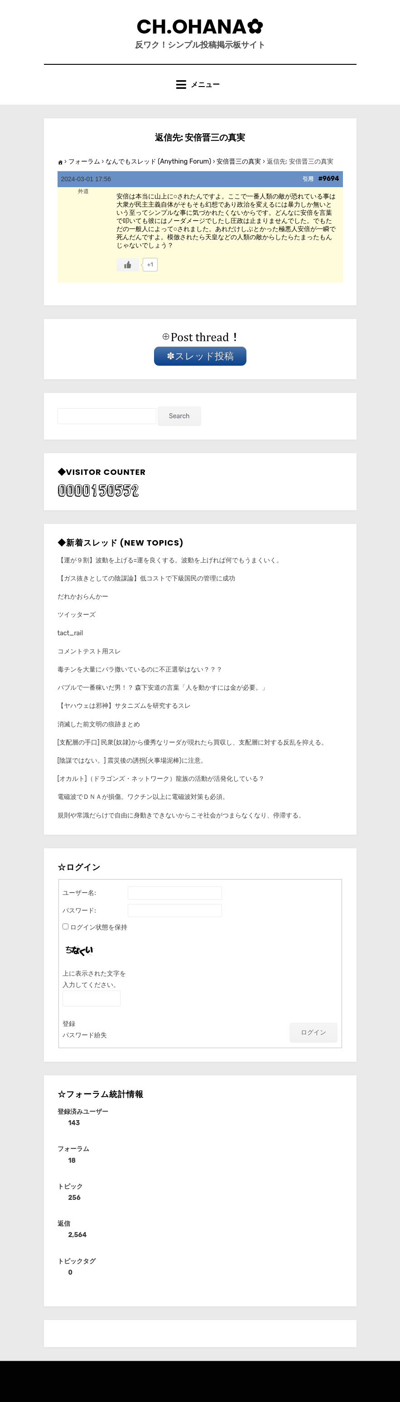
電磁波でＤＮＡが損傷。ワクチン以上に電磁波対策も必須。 (143, 797)
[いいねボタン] (127, 264)
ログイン (313, 1032)
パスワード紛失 (85, 1035)
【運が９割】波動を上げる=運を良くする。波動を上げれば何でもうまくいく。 (170, 560)
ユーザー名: (79, 893)
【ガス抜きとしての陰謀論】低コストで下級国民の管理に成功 (146, 578)
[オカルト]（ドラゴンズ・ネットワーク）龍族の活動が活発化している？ (161, 779)
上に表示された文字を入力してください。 (94, 979)
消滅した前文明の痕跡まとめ (99, 724)
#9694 (328, 179)
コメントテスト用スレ (89, 651)
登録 (69, 1024)
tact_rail (70, 633)
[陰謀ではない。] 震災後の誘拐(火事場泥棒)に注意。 (132, 760)
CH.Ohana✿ (200, 26)
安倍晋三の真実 (239, 161)
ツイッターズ (77, 615)
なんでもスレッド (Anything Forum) (158, 161)
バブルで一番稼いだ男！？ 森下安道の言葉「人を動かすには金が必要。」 (163, 687)
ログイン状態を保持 (98, 927)
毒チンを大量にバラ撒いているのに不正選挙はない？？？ (140, 669)
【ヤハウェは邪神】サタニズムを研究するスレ (124, 706)
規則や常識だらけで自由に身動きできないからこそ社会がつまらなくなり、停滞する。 (181, 815)
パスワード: (79, 910)
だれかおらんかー (83, 596)
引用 (308, 179)
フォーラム (84, 161)
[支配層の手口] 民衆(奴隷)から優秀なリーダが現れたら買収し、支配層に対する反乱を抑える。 (193, 742)
